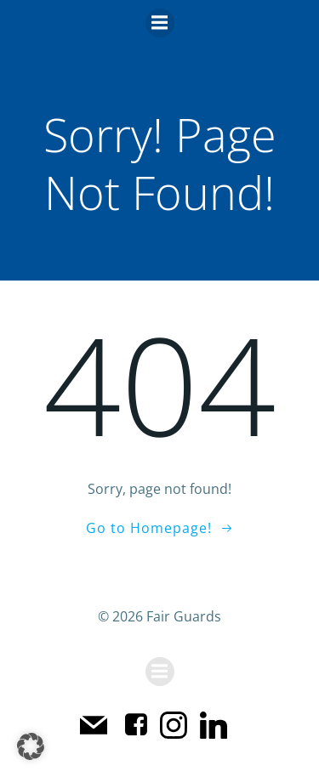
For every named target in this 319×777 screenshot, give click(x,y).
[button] (30, 746)
